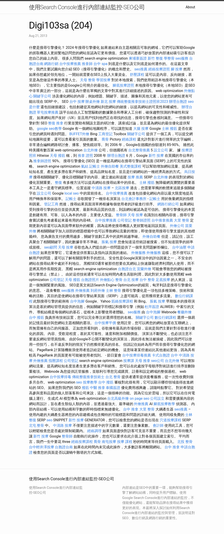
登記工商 (51, 204)
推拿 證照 (85, 155)
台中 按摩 (77, 101)
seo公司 (157, 361)
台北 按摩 (131, 280)
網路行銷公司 (168, 204)
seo (79, 382)
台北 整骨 (113, 377)
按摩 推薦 (135, 177)
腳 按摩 (176, 69)
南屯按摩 (109, 442)
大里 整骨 (181, 220)
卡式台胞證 (161, 355)
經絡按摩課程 (82, 442)
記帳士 (94, 166)
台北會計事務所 (133, 199)
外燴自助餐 (110, 166)
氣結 (84, 166)
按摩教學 (90, 382)
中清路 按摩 (101, 188)
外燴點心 (107, 280)
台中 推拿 (130, 409)
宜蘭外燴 (144, 269)
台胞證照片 (90, 280)
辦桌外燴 (92, 101)
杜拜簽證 (152, 307)
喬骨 (105, 139)
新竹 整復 (155, 58)
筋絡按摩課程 (122, 301)
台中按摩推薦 (70, 64)
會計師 (158, 425)
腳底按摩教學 (164, 404)
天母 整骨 (87, 80)
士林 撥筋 (169, 128)
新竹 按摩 (156, 155)
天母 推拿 (142, 361)
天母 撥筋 (57, 155)
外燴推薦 (82, 290)
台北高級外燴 (118, 398)
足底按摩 (163, 280)
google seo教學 (49, 128)
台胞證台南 (64, 447)
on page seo (139, 398)
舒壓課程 (137, 74)
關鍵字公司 (42, 96)
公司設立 (157, 398)
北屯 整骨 (36, 425)
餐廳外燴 (184, 312)
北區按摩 (122, 188)
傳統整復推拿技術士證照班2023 (142, 101)
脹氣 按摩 (109, 242)
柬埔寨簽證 (138, 58)
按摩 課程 (124, 442)
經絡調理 (94, 431)
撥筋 (85, 388)
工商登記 (105, 134)
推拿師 (87, 64)
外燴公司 (177, 226)
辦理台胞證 (178, 101)
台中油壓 (179, 247)
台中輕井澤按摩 (41, 447)
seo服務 (182, 58)
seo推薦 (140, 69)
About (190, 7)
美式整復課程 (130, 166)
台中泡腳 (77, 301)
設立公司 (161, 150)
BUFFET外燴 (79, 134)
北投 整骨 (185, 442)
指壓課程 (56, 361)
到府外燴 (98, 290)
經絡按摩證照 (159, 69)
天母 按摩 (135, 215)
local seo (71, 193)
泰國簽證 (113, 388)
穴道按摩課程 (170, 420)
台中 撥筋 (36, 317)
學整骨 (169, 58)
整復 (58, 182)
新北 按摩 (108, 101)
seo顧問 (50, 247)
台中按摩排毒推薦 (136, 355)
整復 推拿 (55, 123)
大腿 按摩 (141, 128)
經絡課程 (129, 139)
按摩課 (128, 361)
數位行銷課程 (165, 317)
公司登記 (124, 220)
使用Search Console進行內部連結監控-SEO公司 (87, 7)
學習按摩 (103, 80)
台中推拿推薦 (162, 220)
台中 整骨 (147, 280)
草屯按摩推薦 (47, 112)
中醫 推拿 (97, 388)
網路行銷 (51, 64)
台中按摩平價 (105, 323)
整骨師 (121, 215)
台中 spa (100, 64)
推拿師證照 (42, 161)
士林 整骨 (113, 290)
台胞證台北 (127, 269)
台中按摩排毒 (60, 377)
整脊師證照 (142, 220)
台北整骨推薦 (139, 150)
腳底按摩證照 (123, 85)
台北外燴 (90, 150)
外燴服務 (138, 253)
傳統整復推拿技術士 (88, 377)
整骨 (118, 280)
